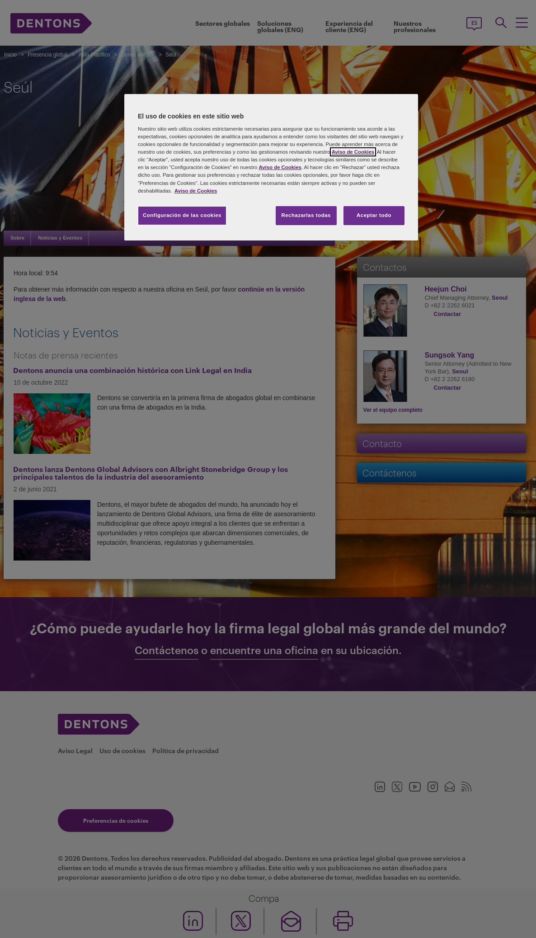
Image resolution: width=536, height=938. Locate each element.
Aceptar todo (374, 215)
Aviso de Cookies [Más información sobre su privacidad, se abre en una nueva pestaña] (195, 190)
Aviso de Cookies (353, 152)
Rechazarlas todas (306, 215)
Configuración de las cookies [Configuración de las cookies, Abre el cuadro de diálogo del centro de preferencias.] (182, 215)
